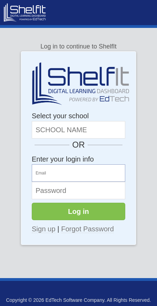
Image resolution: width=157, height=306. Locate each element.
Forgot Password (87, 229)
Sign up (43, 229)
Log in (78, 211)
